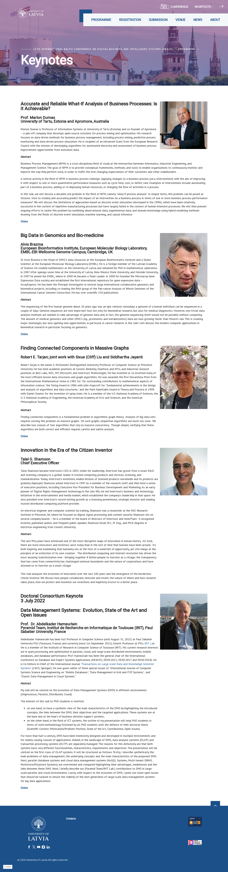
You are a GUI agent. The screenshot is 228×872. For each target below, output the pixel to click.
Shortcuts (204, 6)
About (215, 20)
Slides (24, 221)
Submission (158, 20)
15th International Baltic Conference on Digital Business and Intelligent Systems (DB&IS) (103, 49)
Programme (101, 20)
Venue (180, 20)
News (197, 20)
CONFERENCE (174, 6)
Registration (130, 20)
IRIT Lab (149, 643)
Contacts (71, 818)
